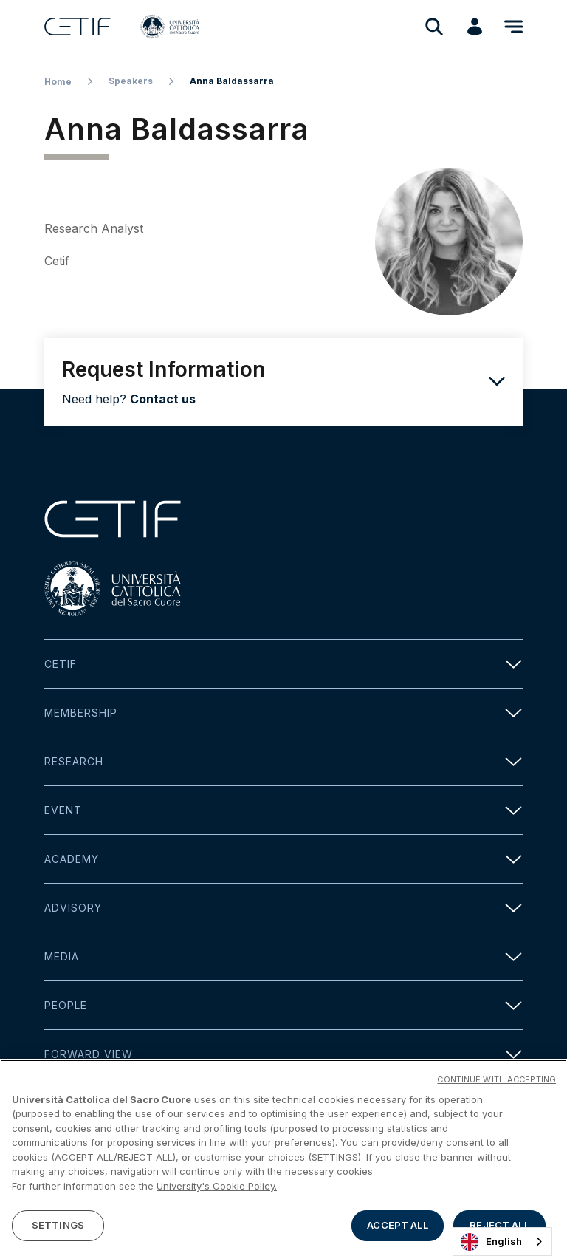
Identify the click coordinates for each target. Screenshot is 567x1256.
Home (58, 81)
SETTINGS (58, 1228)
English (491, 1242)
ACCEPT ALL (397, 1228)
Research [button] (283, 761)
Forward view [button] (283, 1054)
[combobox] (502, 1241)
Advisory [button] (283, 907)
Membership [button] (283, 712)
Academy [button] (283, 859)
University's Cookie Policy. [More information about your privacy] (217, 1189)
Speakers (131, 80)
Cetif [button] (283, 664)
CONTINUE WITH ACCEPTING (496, 1081)
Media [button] (283, 956)
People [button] (283, 1005)
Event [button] (283, 810)
